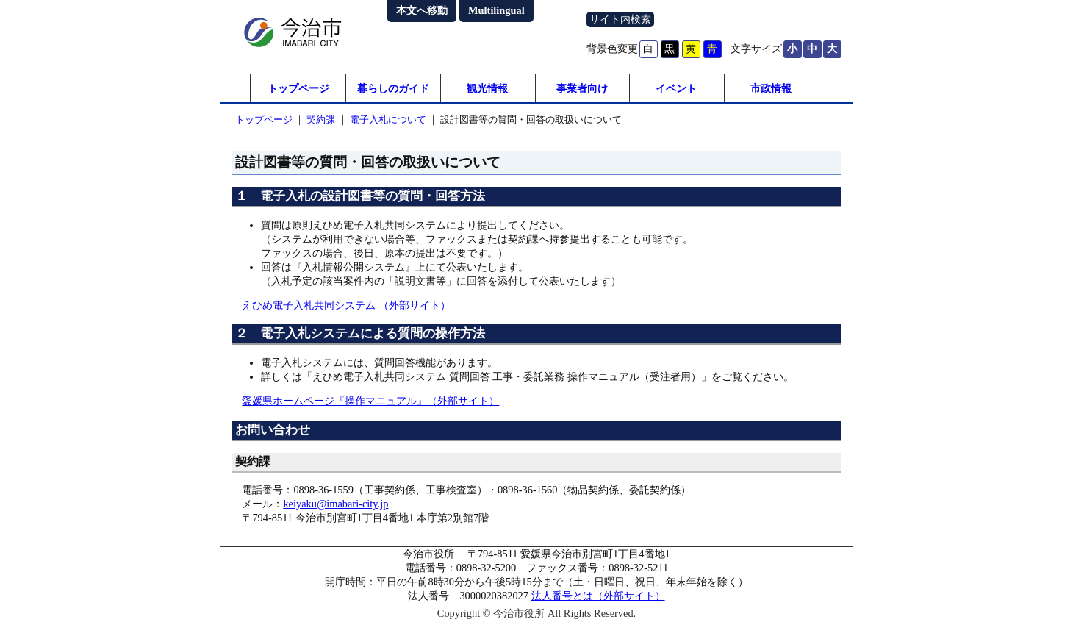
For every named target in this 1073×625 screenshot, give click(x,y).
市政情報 (771, 88)
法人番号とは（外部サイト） (598, 596)
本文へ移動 (422, 10)
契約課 (320, 120)
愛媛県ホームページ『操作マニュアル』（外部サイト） (370, 401)
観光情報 (487, 88)
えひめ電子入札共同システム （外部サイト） (346, 306)
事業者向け (582, 88)
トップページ (298, 88)
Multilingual (496, 10)
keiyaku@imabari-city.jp (335, 504)
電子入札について (388, 120)
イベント (676, 88)
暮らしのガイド (393, 88)
